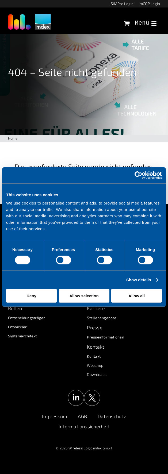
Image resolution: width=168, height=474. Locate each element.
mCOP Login (150, 3)
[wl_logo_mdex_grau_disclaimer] (29, 15)
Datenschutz (112, 416)
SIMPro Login (122, 3)
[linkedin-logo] (76, 391)
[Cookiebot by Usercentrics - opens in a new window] (138, 175)
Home (12, 138)
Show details (138, 279)
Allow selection (83, 296)
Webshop (95, 365)
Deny (31, 296)
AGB (82, 416)
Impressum (54, 416)
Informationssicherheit (84, 426)
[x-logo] (92, 391)
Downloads (96, 374)
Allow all (136, 296)
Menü (145, 23)
